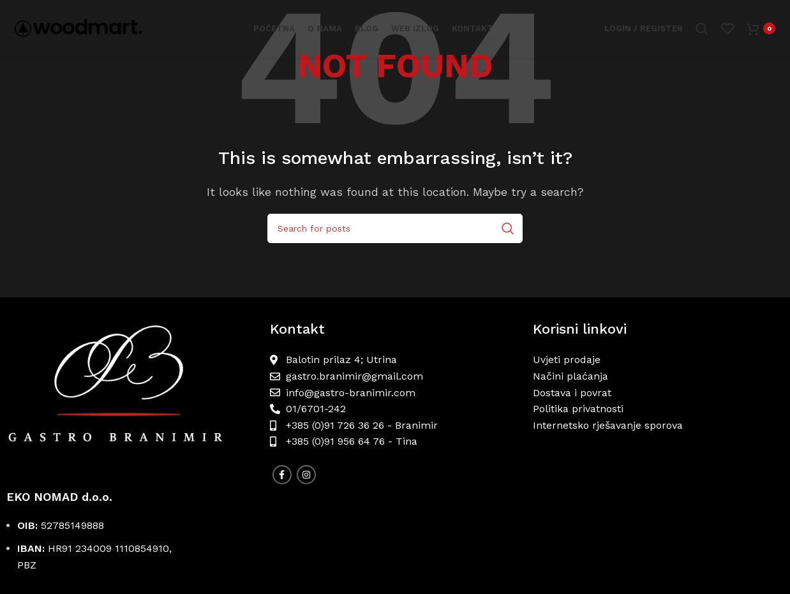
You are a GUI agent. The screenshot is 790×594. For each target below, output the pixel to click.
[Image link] (131, 393)
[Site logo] (78, 28)
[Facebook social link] (282, 474)
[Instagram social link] (306, 474)
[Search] (702, 28)
